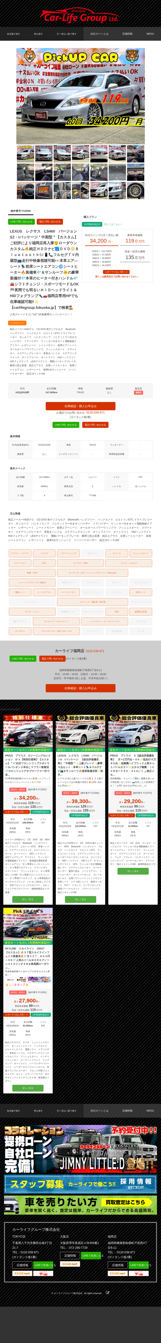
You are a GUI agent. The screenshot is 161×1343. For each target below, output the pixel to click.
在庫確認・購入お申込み (80, 407)
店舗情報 (129, 33)
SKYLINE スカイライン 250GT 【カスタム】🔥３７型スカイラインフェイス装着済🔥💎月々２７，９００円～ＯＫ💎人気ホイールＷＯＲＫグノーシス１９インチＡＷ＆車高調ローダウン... (27, 985)
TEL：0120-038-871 (25, 1288)
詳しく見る (27, 920)
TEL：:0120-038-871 (121, 1288)
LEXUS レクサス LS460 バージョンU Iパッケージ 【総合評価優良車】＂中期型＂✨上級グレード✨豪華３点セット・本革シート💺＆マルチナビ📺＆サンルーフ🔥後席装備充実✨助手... (80, 780)
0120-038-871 (95, 416)
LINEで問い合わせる (22, 221)
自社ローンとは (102, 33)
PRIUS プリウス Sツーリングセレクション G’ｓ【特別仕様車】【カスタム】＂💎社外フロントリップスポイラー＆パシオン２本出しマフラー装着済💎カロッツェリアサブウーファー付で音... (27, 780)
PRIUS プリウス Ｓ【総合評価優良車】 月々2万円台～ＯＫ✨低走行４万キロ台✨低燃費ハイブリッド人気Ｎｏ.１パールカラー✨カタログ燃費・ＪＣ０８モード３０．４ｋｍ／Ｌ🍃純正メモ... (132, 780)
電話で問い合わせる (52, 221)
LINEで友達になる (43, 1301)
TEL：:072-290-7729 (73, 1284)
